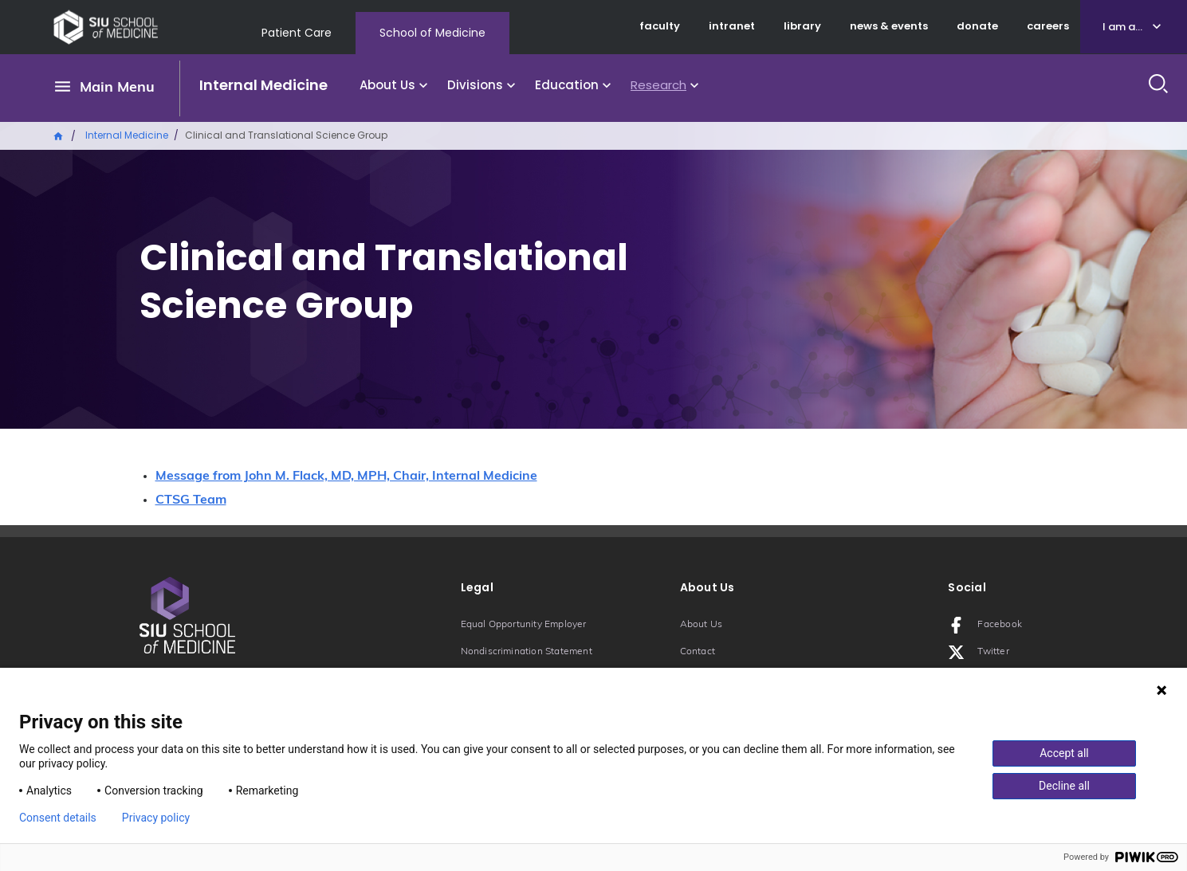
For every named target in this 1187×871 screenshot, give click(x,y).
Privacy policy (156, 817)
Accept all (1064, 753)
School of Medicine (432, 33)
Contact (697, 652)
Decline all (1064, 785)
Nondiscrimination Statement (526, 652)
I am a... (1122, 26)
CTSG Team (190, 500)
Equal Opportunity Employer (524, 625)
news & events (889, 25)
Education (567, 85)
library (802, 25)
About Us (387, 85)
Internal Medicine (263, 85)
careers (1048, 25)
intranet (732, 25)
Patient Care (296, 33)
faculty (659, 25)
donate (977, 25)
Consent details (57, 817)
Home (59, 135)
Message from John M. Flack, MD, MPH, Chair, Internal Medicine (346, 476)
